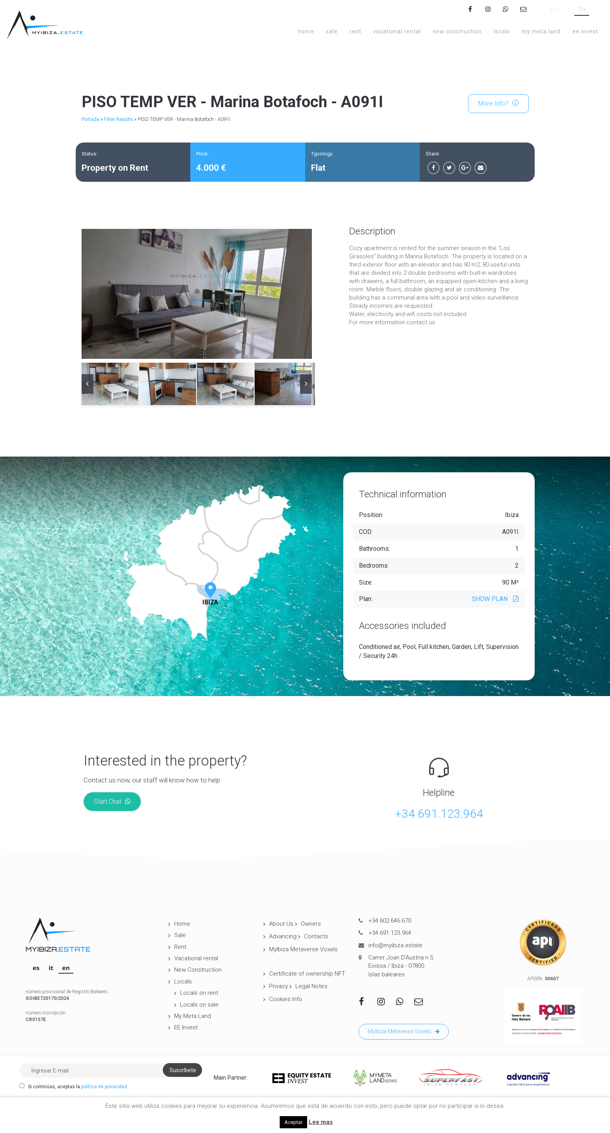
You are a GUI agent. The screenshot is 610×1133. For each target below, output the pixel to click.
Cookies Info (285, 999)
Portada (90, 119)
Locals (501, 31)
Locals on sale (199, 1004)
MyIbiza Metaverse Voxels (303, 949)
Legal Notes (311, 986)
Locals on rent (199, 992)
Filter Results (118, 119)
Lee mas (321, 1122)
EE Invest (585, 31)
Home (306, 31)
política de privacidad (104, 1086)
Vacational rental (397, 31)
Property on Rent (115, 168)
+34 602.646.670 (389, 920)
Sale (332, 31)
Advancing (283, 936)
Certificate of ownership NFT (307, 973)
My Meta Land (541, 31)
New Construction (457, 31)
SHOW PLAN (495, 599)
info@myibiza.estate (395, 945)
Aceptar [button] (293, 1122)
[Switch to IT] (568, 9)
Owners (311, 923)
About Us (281, 923)
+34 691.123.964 (439, 814)
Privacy (278, 986)
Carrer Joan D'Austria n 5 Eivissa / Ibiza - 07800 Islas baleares (400, 966)
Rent (355, 31)
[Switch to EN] (581, 9)
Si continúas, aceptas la (73, 1086)
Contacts (316, 936)
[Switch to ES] (554, 9)
